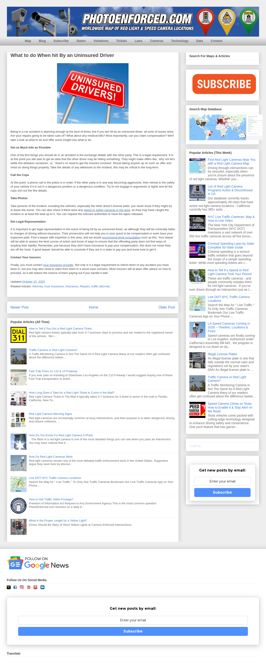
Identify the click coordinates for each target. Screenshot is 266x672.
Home (93, 307)
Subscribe (61, 41)
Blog (42, 41)
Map (28, 41)
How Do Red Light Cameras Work (51, 456)
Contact (216, 41)
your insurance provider (58, 265)
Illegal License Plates (222, 354)
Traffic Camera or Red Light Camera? (53, 350)
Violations (100, 41)
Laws (138, 41)
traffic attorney (100, 286)
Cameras (156, 41)
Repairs (85, 286)
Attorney (37, 286)
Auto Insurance (54, 286)
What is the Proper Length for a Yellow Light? (58, 520)
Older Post (166, 307)
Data (199, 41)
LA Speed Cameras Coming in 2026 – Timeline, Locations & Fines (229, 327)
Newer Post (20, 307)
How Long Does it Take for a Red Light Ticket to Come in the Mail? (71, 392)
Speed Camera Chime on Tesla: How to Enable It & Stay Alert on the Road (230, 407)
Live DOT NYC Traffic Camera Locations (55, 478)
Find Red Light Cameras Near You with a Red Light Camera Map (231, 161)
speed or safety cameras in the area (107, 210)
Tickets (121, 41)
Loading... (196, 446)
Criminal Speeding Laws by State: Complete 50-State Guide (231, 245)
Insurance (71, 286)
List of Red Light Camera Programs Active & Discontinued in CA (230, 190)
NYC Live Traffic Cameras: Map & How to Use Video (231, 218)
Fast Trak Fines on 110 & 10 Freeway (53, 371)
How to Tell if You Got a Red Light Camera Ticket (60, 328)
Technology (180, 41)
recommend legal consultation (121, 237)
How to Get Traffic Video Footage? (51, 499)
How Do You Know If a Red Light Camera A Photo (61, 435)
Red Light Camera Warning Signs (50, 413)
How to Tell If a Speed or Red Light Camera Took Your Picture (230, 272)
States (81, 41)
